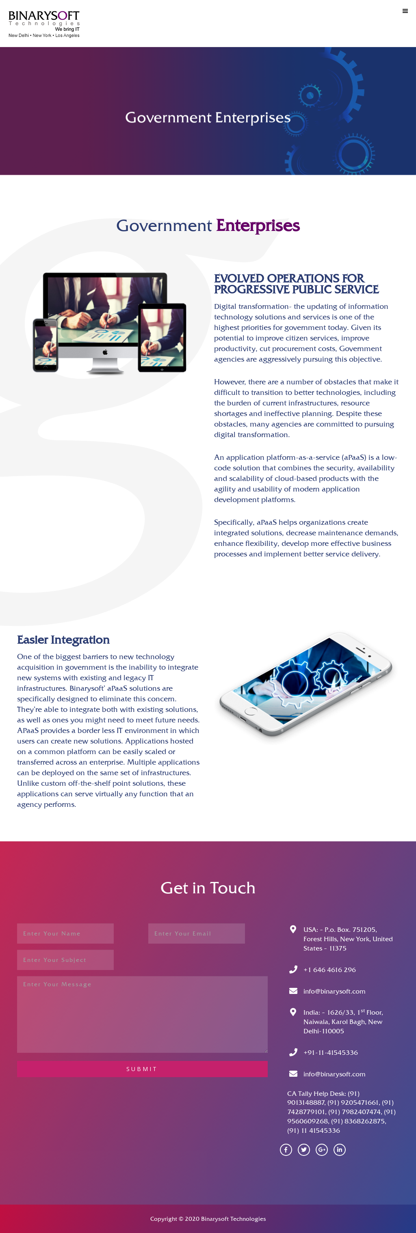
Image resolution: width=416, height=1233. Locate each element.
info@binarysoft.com (334, 991)
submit (142, 1069)
